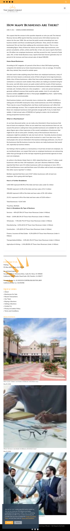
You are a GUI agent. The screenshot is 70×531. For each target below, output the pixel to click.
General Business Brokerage (25, 30)
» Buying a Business (9, 301)
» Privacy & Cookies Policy (11, 309)
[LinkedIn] (7, 2)
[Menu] (65, 8)
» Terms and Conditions (11, 311)
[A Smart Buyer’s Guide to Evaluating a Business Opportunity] (34, 483)
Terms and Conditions (28, 518)
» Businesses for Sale (10, 294)
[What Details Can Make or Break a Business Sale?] (34, 416)
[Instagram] (9, 2)
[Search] (66, 2)
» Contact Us (7, 306)
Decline (18, 522)
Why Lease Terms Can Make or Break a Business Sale (21, 381)
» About (6, 292)
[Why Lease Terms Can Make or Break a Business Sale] (34, 349)
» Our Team (7, 299)
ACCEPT (9, 522)
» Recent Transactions (10, 297)
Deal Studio (62, 526)
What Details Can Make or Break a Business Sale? (20, 449)
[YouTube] (12, 2)
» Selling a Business (9, 304)
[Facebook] (4, 2)
